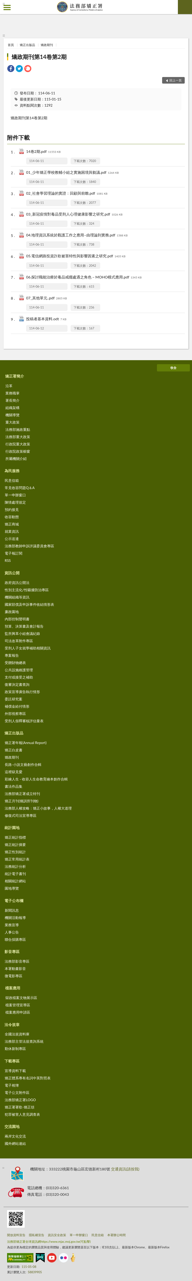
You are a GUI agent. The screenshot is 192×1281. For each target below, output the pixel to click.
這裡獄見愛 (13, 772)
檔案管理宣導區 (17, 1005)
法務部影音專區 (17, 961)
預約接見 (12, 509)
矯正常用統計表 (17, 859)
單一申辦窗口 (15, 495)
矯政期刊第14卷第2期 (39, 56)
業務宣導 (12, 925)
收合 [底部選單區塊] (173, 368)
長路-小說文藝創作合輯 (23, 764)
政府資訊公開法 (17, 582)
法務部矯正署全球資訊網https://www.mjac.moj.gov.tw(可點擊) (49, 1241)
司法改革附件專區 (19, 641)
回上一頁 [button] (175, 80)
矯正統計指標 (15, 837)
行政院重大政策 (17, 444)
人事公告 (12, 932)
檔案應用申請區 (17, 1012)
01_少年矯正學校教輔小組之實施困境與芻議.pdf (72, 172)
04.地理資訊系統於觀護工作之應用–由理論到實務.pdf (77, 235)
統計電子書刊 (15, 874)
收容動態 (12, 517)
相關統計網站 (15, 881)
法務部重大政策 (17, 437)
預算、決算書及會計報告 (24, 626)
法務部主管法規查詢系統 (24, 1041)
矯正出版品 (27, 45)
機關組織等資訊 (17, 597)
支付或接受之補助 (19, 677)
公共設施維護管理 (19, 670)
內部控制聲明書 (17, 619)
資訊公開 (12, 573)
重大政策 (12, 422)
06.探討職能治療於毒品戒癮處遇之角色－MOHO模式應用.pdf (84, 277)
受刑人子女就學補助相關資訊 (28, 648)
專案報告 (12, 655)
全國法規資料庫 (17, 1034)
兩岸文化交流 (15, 1136)
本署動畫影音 (15, 968)
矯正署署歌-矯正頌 (19, 1107)
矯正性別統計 (15, 852)
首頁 (11, 45)
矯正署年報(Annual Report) (26, 743)
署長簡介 (12, 400)
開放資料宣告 (16, 1235)
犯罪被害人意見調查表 (22, 1114)
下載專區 (12, 1061)
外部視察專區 (15, 713)
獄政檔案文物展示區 (21, 997)
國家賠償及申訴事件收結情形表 (29, 604)
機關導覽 (12, 415)
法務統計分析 (15, 866)
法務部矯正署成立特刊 (22, 793)
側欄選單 (7, 7)
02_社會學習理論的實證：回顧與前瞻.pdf (67, 193)
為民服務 (12, 470)
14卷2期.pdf (43, 151)
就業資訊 (12, 531)
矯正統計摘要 (15, 844)
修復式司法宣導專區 (20, 815)
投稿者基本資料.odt (46, 319)
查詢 (185, 7)
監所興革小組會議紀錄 (22, 633)
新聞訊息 (12, 910)
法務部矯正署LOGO (20, 1100)
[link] (10, 69)
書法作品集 (13, 786)
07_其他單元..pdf (46, 298)
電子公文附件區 (17, 1092)
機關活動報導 (15, 917)
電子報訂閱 (13, 553)
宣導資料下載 (15, 1071)
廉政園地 (12, 612)
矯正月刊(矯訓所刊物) (21, 801)
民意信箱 (12, 480)
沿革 (8, 386)
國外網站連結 (15, 1143)
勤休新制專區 (15, 1048)
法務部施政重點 (17, 429)
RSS (8, 560)
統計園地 (12, 827)
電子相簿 (12, 1085)
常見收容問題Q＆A (20, 488)
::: (4, 3)
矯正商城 (12, 524)
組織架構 (12, 407)
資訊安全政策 (57, 1235)
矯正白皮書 (13, 750)
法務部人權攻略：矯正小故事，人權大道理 (38, 808)
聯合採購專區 (15, 939)
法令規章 (12, 1024)
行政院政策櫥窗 (17, 451)
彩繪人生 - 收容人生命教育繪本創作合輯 (36, 779)
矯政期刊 (47, 45)
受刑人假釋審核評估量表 (24, 721)
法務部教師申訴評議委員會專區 (29, 546)
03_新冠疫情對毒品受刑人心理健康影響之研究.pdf (74, 214)
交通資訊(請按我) (125, 1169)
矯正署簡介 (14, 376)
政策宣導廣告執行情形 (22, 692)
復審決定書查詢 (17, 684)
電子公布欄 (13, 900)
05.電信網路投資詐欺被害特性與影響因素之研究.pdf (75, 256)
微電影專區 (13, 976)
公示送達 (12, 538)
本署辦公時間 (116, 1235)
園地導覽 (12, 888)
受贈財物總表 (15, 662)
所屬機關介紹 (16, 458)
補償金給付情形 (17, 706)
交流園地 (12, 1126)
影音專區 (12, 951)
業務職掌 (12, 393)
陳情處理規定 (15, 502)
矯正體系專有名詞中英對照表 (28, 1078)
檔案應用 (12, 988)
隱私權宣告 (36, 1235)
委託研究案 (13, 699)
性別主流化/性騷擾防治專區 (27, 590)
